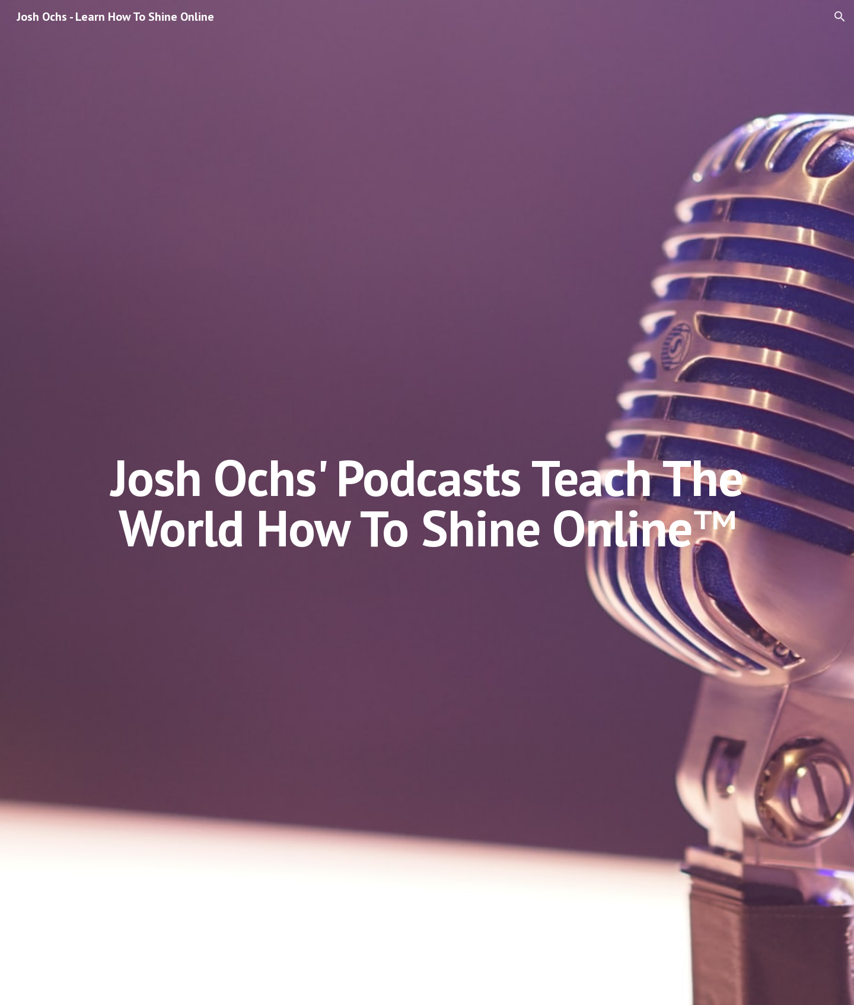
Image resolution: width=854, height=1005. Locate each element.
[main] (427, 502)
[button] (840, 16)
